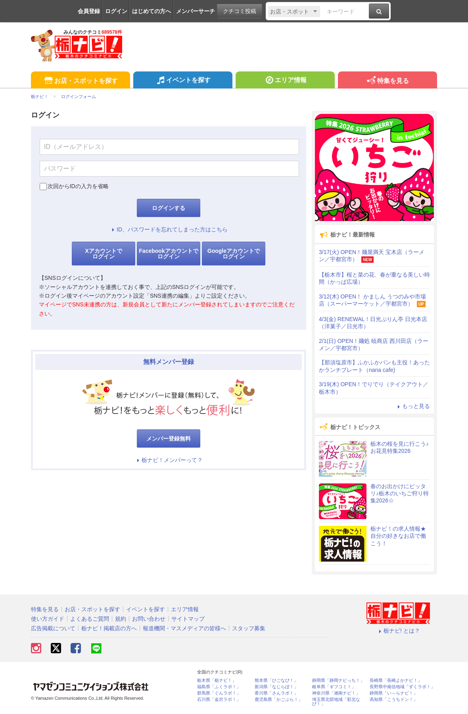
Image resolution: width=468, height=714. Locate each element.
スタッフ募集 (248, 628)
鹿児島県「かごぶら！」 (279, 699)
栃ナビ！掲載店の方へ (109, 628)
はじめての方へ (151, 11)
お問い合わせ (148, 619)
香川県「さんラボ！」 (276, 693)
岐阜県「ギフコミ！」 (334, 687)
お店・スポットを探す (80, 81)
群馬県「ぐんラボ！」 (219, 693)
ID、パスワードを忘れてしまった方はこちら (168, 229)
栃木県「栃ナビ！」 (216, 680)
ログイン (116, 11)
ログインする (168, 208)
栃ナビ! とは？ (398, 630)
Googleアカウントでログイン (233, 254)
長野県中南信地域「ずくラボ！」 (402, 687)
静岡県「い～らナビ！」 (394, 693)
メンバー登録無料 (168, 438)
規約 (120, 619)
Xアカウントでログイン (103, 254)
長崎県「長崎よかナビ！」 (396, 680)
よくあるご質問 (89, 619)
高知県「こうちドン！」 (394, 699)
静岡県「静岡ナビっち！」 (338, 680)
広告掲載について (53, 628)
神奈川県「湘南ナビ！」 (336, 693)
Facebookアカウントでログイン (168, 254)
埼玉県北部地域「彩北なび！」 (336, 701)
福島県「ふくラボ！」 (219, 687)
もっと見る (412, 406)
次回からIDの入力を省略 (78, 186)
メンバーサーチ (195, 11)
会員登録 (89, 11)
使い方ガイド (47, 619)
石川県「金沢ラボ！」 (219, 699)
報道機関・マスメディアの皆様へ (184, 628)
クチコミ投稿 (239, 11)
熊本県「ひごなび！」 (276, 680)
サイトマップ (188, 619)
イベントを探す (182, 81)
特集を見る (387, 81)
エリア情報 (285, 81)
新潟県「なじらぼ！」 (276, 687)
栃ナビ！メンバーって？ (168, 460)
